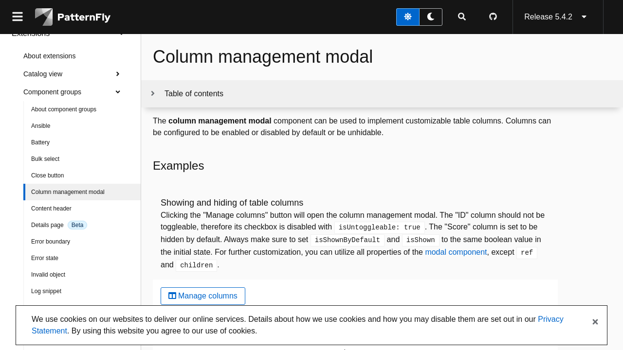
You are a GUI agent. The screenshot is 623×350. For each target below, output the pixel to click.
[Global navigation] (17, 17)
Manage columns (203, 296)
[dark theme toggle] (430, 17)
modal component (456, 252)
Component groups (74, 92)
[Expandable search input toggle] (462, 17)
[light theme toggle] (408, 17)
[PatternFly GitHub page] (493, 17)
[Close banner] (595, 322)
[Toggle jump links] (186, 94)
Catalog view (74, 74)
